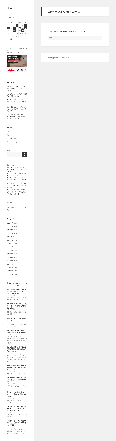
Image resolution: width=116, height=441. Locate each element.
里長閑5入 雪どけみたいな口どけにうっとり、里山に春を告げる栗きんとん (17, 306)
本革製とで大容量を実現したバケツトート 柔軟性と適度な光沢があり (16, 394)
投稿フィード (11, 135)
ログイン (9, 131)
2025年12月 (10, 237)
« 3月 (10, 39)
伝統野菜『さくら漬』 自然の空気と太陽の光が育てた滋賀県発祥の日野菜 (16, 423)
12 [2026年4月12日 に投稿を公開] (26, 28)
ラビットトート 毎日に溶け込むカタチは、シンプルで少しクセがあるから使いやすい (16, 408)
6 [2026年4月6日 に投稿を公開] (8, 28)
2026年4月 (10, 223)
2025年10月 (10, 243)
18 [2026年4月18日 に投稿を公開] (23, 31)
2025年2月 (10, 271)
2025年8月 (10, 250)
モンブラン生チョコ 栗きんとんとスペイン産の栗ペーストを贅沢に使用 (16, 109)
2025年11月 (10, 240)
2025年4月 (10, 264)
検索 (8, 151)
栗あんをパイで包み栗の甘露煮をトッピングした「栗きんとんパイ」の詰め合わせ (16, 291)
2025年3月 (10, 267)
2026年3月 (10, 226)
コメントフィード (12, 138)
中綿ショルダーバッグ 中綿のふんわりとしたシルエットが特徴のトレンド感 (16, 367)
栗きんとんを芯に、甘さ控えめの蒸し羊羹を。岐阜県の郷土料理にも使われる (16, 349)
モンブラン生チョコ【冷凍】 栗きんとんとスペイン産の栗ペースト (16, 101)
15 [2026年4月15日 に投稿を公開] (14, 31)
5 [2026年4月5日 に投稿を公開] (25, 25)
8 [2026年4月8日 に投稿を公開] (14, 28)
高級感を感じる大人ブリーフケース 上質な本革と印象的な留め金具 (16, 380)
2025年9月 (10, 247)
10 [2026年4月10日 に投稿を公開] (20, 28)
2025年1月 (10, 274)
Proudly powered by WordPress (58, 58)
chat (9, 8)
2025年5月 (10, 261)
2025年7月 (10, 254)
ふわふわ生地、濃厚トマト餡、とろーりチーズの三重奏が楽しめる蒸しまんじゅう (16, 116)
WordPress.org (12, 142)
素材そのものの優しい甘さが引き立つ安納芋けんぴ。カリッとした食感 (16, 88)
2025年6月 (10, 257)
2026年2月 (10, 230)
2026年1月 (10, 233)
